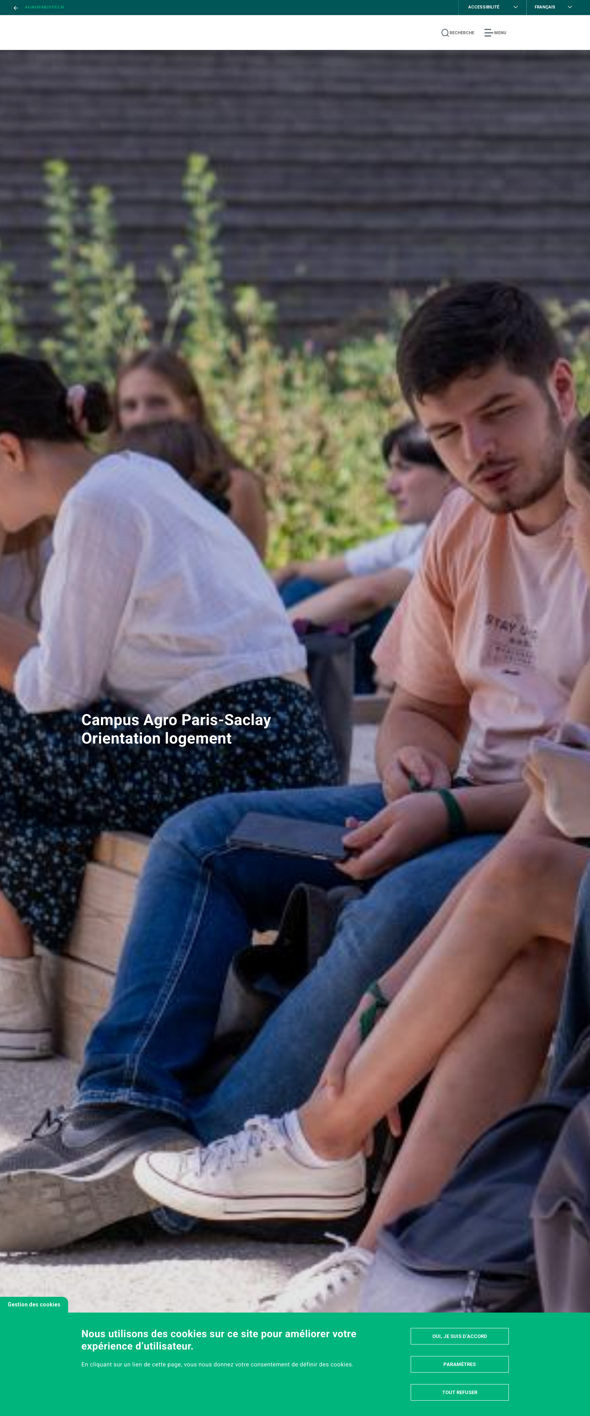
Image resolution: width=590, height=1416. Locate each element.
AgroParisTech (44, 7)
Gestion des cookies (34, 1304)
